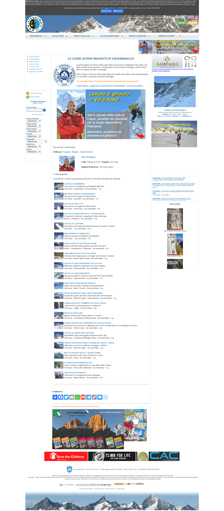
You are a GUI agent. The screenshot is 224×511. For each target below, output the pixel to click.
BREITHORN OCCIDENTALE (77, 233)
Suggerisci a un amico (36, 71)
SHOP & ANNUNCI (139, 36)
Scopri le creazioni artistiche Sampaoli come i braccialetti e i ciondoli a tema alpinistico (175, 69)
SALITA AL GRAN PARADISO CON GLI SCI (83, 263)
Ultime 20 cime (34, 64)
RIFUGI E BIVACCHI (73, 313)
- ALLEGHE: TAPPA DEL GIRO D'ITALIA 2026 (174, 183)
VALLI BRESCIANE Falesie (174, 215)
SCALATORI (59, 36)
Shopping (159, 17)
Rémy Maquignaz (88, 157)
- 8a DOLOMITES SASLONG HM (169, 178)
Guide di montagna (171, 17)
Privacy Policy (110, 489)
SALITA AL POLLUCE (73, 204)
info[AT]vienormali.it (92, 469)
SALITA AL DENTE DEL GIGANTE (79, 333)
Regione (75, 152)
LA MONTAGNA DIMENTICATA (78, 363)
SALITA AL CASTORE (73, 224)
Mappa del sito (138, 17)
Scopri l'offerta (82, 86)
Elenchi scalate (34, 61)
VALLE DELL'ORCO (175, 265)
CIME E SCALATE (83, 36)
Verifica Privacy (99, 489)
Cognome (67, 152)
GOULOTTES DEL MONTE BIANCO (80, 283)
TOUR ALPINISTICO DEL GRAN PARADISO (83, 293)
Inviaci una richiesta (135, 86)
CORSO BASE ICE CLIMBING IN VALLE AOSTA (85, 303)
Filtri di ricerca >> (38, 114)
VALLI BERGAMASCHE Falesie (175, 240)
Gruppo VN (149, 17)
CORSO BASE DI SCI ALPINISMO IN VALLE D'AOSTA (87, 323)
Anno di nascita (86, 152)
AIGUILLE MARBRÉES (74, 184)
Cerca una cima (34, 66)
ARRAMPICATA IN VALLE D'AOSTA (80, 253)
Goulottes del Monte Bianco (175, 110)
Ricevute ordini (34, 97)
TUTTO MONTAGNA (111, 36)
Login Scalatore (34, 56)
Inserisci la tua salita (35, 69)
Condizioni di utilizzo (86, 489)
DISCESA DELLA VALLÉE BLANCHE (80, 243)
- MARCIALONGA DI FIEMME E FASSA (172, 198)
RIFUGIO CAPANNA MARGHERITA (80, 194)
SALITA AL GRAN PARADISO (77, 273)
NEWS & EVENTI (168, 36)
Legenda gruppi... (38, 103)
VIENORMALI (38, 36)
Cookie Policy (120, 489)
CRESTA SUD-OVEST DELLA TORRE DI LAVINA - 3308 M (89, 343)
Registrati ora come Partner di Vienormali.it (107, 86)
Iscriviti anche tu (34, 59)
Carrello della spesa (36, 93)
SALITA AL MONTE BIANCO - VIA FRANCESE (84, 214)
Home (129, 17)
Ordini (182, 17)
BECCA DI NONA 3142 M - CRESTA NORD (82, 353)
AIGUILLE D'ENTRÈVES (75, 373)
